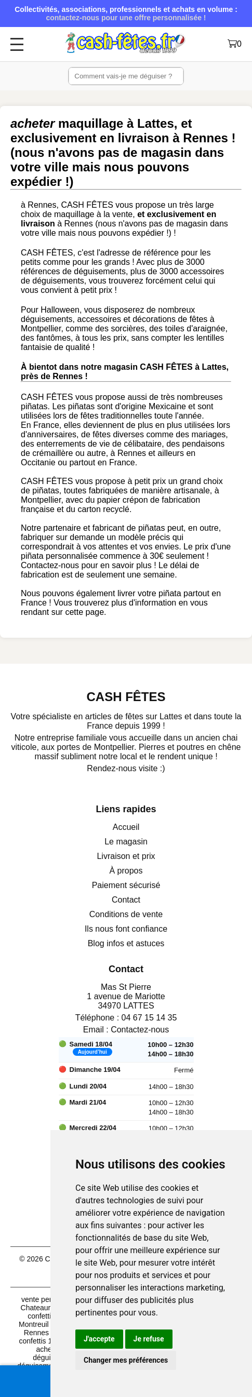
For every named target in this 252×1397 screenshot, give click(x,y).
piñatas (34, 406)
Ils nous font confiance (126, 928)
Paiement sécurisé (126, 885)
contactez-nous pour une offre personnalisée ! (126, 18)
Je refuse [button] (149, 1339)
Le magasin (126, 841)
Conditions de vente (126, 914)
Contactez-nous (140, 1029)
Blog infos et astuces (126, 943)
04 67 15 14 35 (149, 1017)
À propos (125, 870)
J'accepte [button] (99, 1339)
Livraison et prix (126, 856)
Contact (126, 899)
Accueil (126, 827)
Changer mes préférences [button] (126, 1360)
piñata (32, 556)
